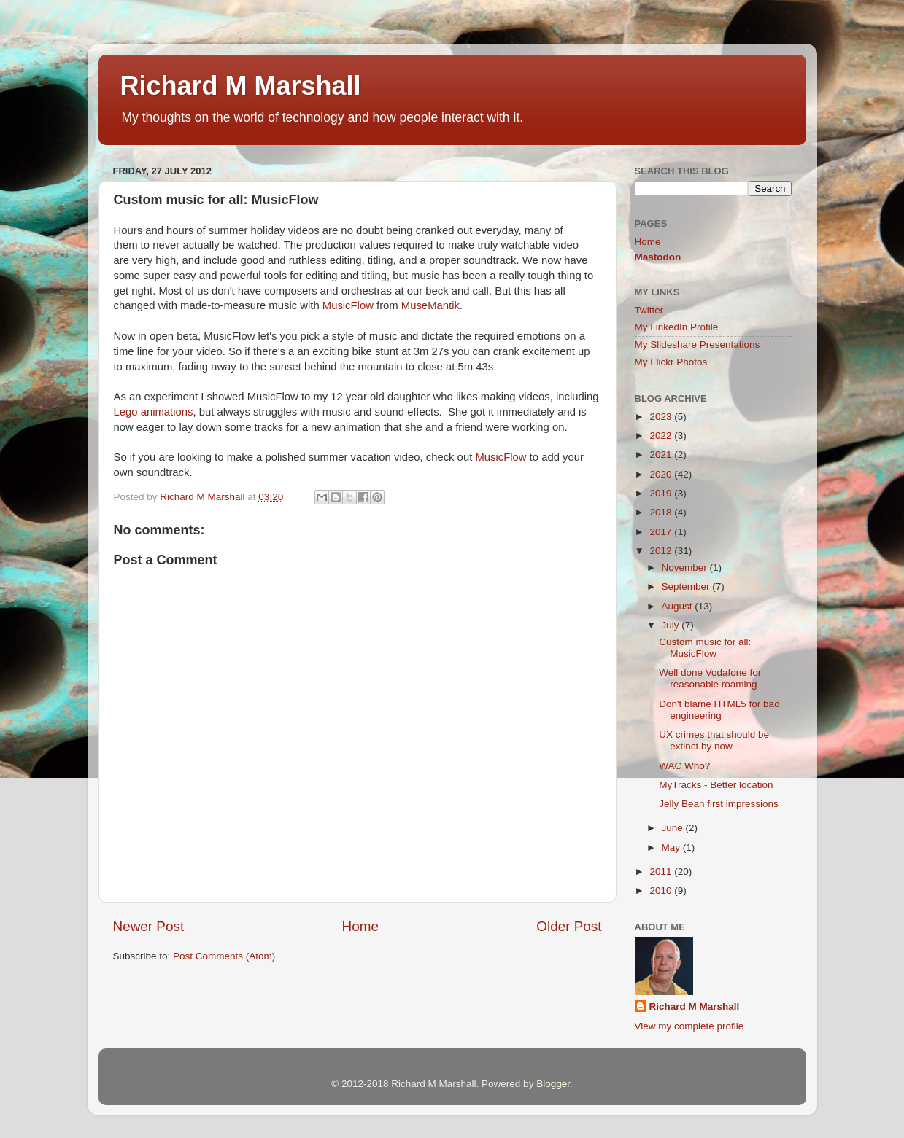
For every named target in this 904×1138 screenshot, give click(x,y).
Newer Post (149, 926)
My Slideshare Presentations (697, 344)
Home (360, 926)
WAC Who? (684, 765)
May (672, 847)
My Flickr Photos (671, 361)
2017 (661, 531)
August (678, 606)
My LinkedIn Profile (677, 326)
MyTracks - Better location (716, 784)
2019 (661, 493)
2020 (661, 474)
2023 (661, 416)
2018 (661, 512)
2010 (661, 890)
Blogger (553, 1083)
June (674, 827)
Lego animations (153, 412)
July (672, 625)
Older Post (568, 926)
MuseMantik (430, 305)
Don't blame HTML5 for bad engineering (719, 709)
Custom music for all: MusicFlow (705, 647)
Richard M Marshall (240, 86)
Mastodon (658, 257)
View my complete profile (689, 1026)
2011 (661, 871)
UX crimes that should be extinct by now (714, 740)
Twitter (649, 310)
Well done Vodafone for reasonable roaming (710, 678)
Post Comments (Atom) (224, 956)
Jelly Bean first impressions (719, 803)
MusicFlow (348, 305)
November (686, 567)
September (687, 586)
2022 (661, 435)
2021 (661, 454)
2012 (661, 550)
